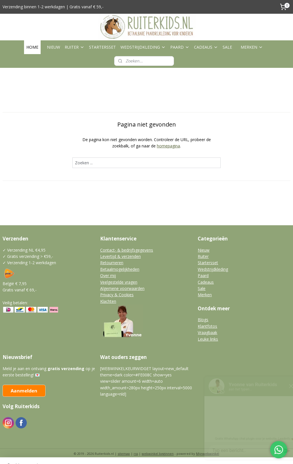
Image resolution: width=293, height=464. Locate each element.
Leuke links (208, 339)
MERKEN (252, 47)
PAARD (179, 47)
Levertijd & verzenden (120, 256)
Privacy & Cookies (117, 294)
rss (136, 453)
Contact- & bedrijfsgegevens (126, 250)
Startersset (208, 262)
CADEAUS (206, 47)
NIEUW (53, 47)
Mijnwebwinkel (207, 453)
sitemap (124, 453)
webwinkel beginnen (158, 453)
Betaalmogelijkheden (119, 269)
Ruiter (203, 256)
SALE (227, 47)
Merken (205, 294)
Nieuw (203, 250)
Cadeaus (206, 282)
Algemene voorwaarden (122, 288)
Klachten (108, 301)
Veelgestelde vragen (118, 282)
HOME (32, 47)
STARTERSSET (102, 47)
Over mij (108, 275)
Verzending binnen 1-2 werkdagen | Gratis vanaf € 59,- (53, 6)
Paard (203, 275)
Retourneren (111, 262)
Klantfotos (207, 326)
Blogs (203, 319)
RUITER (74, 47)
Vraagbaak (207, 332)
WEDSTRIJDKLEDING (143, 47)
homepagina (168, 146)
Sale (201, 288)
